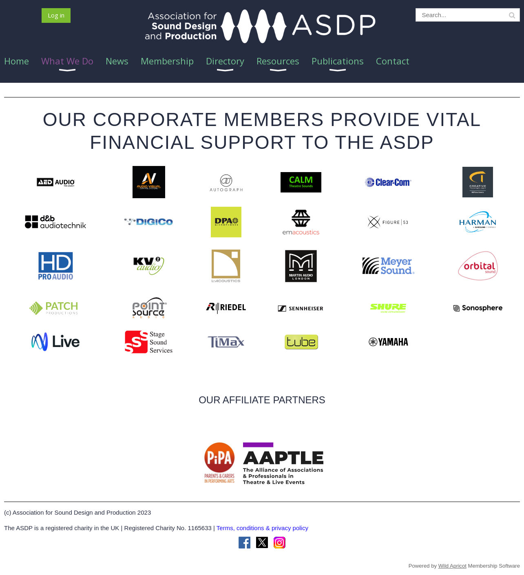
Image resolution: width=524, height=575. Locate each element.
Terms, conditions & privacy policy (262, 527)
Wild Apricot (452, 566)
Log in (56, 15)
